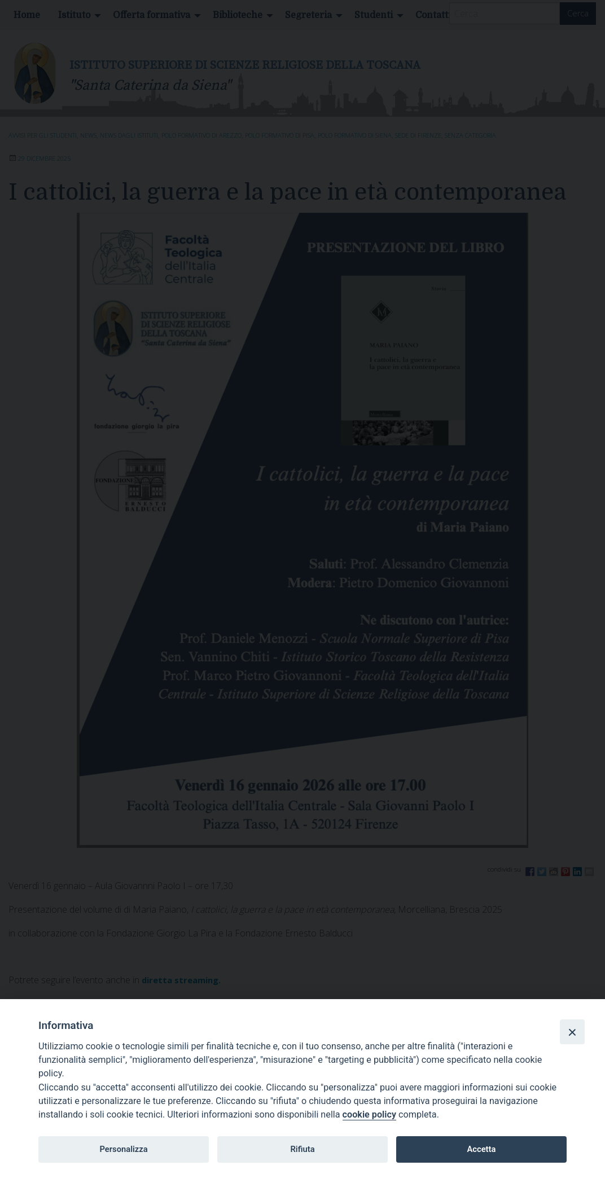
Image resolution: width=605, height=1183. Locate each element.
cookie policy (369, 1114)
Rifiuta (302, 1149)
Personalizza (123, 1149)
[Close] (572, 1031)
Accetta (481, 1149)
